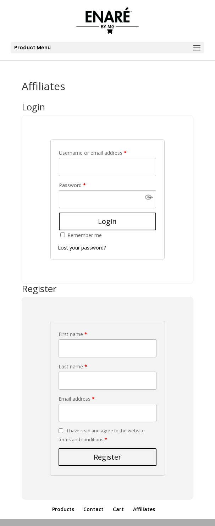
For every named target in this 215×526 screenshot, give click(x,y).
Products (63, 509)
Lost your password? (82, 247)
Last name (73, 366)
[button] (148, 199)
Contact (93, 509)
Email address (77, 398)
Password (72, 185)
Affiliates (144, 509)
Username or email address (93, 152)
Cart (118, 509)
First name (73, 334)
